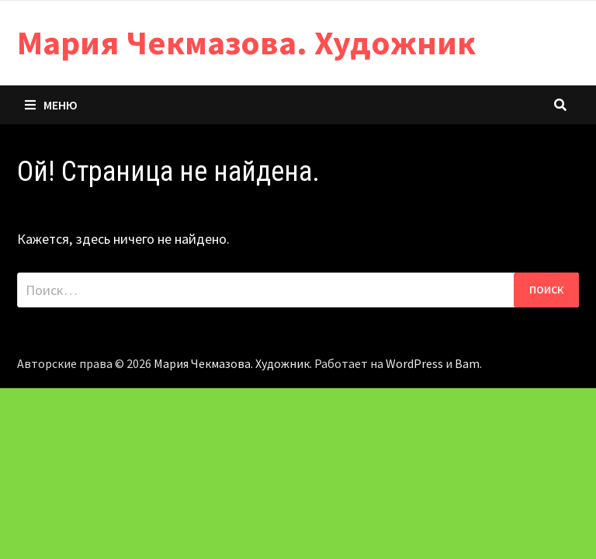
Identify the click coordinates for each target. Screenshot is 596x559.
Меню (51, 105)
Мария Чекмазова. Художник (246, 42)
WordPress (414, 363)
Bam (467, 363)
